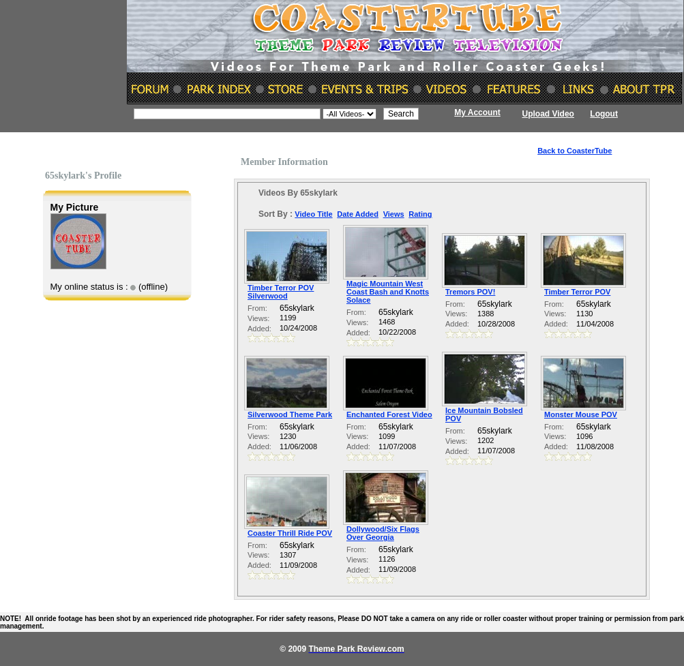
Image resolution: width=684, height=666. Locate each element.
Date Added (357, 214)
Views (393, 214)
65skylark (297, 308)
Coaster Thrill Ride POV (290, 533)
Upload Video (548, 114)
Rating (420, 214)
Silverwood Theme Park (290, 414)
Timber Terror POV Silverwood (281, 292)
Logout (604, 114)
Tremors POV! (470, 292)
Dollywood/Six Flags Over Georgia (382, 533)
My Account (477, 112)
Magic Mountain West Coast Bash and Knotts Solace (387, 291)
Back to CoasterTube (574, 151)
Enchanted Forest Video (389, 414)
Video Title (313, 214)
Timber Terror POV (577, 292)
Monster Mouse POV (580, 414)
